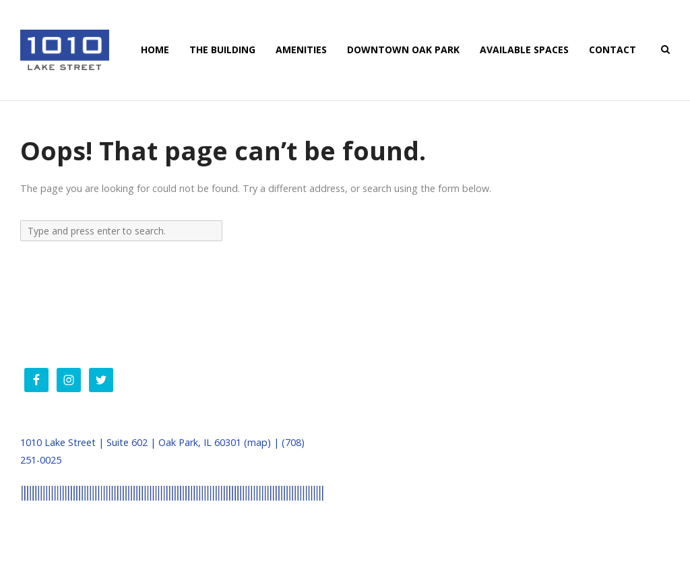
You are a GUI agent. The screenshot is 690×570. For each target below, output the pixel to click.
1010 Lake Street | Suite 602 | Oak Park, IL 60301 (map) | (151, 442)
